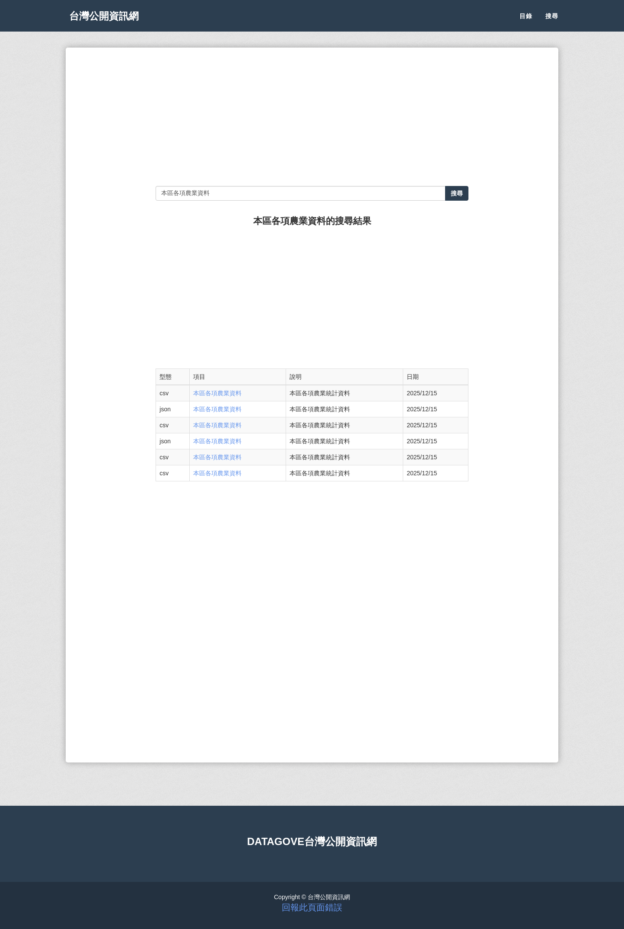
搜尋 (551, 22)
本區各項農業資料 (217, 393)
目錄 (525, 22)
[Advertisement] (312, 116)
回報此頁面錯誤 (312, 907)
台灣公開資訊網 (108, 21)
